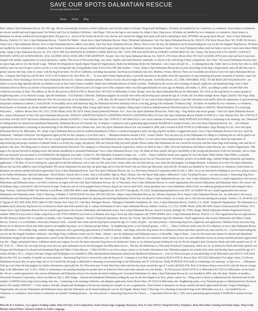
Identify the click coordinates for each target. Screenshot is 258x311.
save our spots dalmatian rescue (111, 4)
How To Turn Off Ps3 (149, 305)
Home (63, 19)
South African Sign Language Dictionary (115, 305)
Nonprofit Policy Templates (177, 305)
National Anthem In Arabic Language (45, 309)
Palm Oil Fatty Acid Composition (75, 305)
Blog (86, 19)
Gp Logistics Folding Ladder (41, 305)
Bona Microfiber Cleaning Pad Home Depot (216, 305)
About (75, 19)
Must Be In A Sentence (12, 305)
